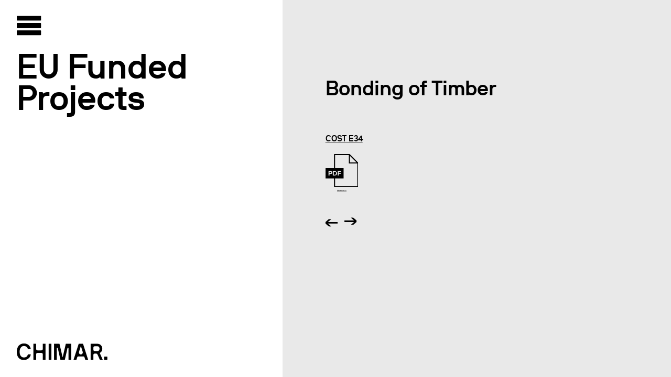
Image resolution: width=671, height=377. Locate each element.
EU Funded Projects (102, 82)
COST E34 (344, 138)
